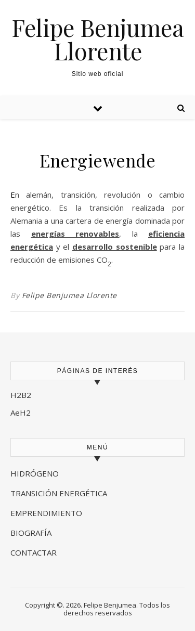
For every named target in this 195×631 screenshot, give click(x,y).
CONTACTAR (33, 552)
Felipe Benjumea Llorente (97, 39)
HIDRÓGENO (34, 473)
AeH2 (21, 412)
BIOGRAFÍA (32, 532)
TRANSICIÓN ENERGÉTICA (58, 493)
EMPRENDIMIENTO (46, 513)
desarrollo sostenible (114, 246)
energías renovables (75, 233)
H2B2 (20, 395)
